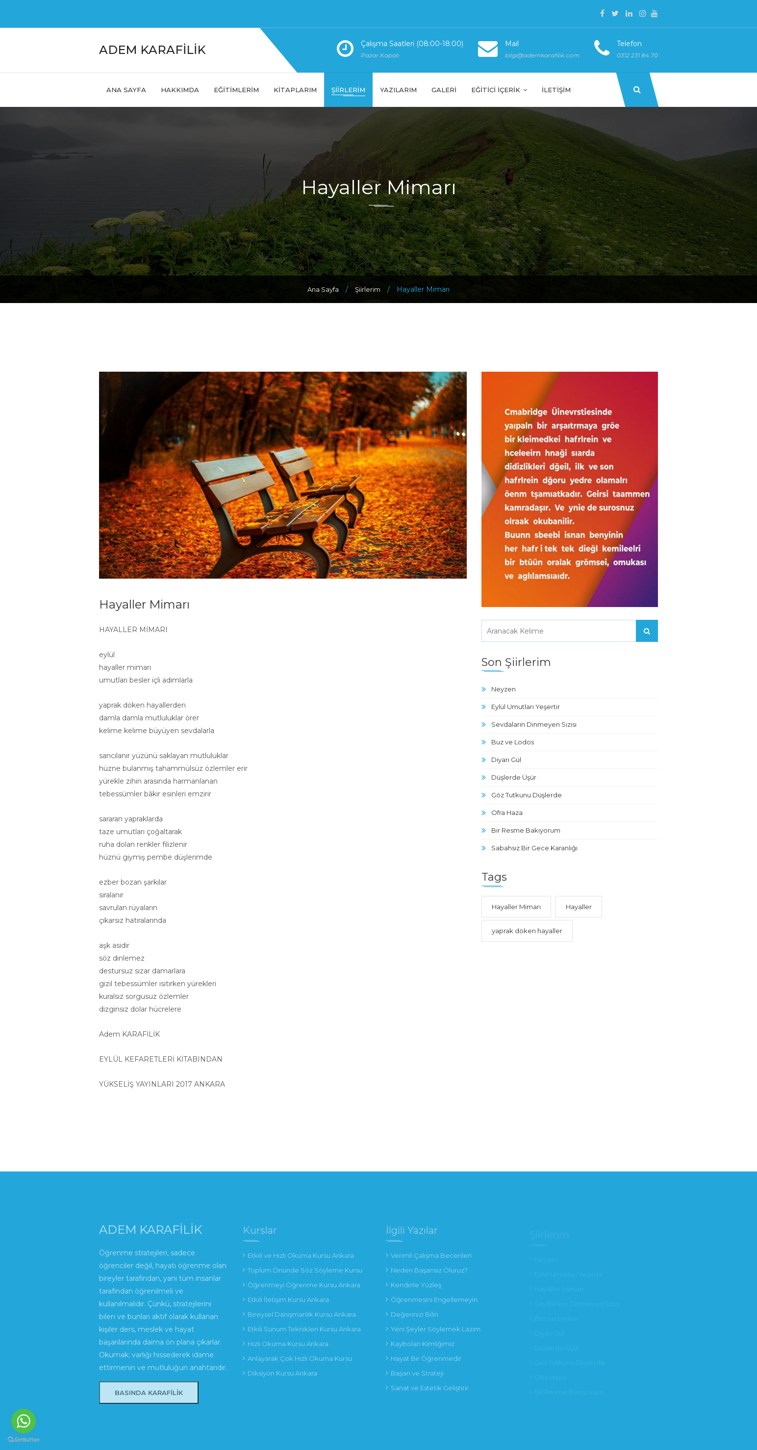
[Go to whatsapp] (23, 1421)
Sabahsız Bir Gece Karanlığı (534, 848)
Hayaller (579, 907)
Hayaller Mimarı (516, 907)
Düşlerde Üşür (513, 777)
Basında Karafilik (149, 1398)
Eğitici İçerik (499, 90)
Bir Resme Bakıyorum (525, 830)
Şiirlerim (348, 90)
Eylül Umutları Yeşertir (525, 707)
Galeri (443, 90)
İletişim (556, 90)
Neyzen (503, 689)
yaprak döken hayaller (527, 931)
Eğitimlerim (236, 90)
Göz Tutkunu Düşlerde (526, 795)
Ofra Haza (507, 812)
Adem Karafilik (152, 50)
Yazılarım (398, 90)
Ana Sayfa (126, 90)
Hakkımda (180, 90)
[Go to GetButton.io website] (23, 1440)
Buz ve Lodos (512, 742)
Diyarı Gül (506, 759)
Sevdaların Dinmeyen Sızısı (534, 724)
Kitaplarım (295, 90)
